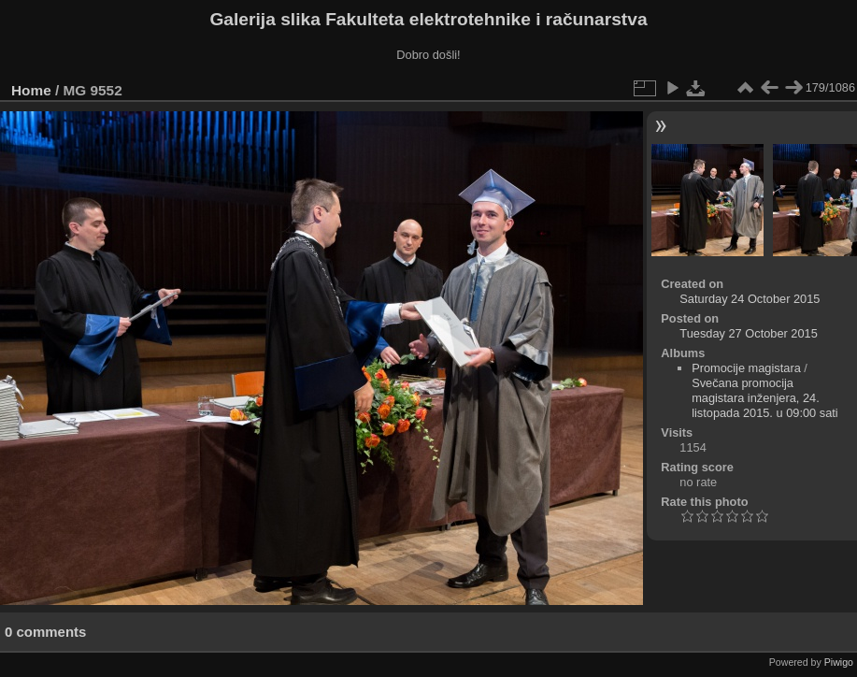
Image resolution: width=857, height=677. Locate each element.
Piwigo (838, 662)
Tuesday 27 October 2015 (748, 333)
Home (31, 90)
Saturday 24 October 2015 (749, 299)
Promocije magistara (746, 368)
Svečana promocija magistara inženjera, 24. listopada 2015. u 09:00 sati (765, 398)
